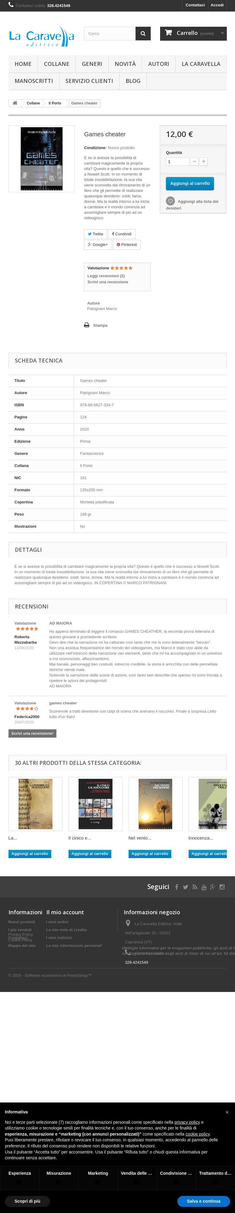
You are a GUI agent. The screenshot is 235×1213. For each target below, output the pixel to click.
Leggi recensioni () (106, 276)
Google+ (98, 244)
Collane (56, 63)
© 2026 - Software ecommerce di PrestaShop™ (50, 1015)
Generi (92, 63)
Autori (158, 63)
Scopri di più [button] (27, 1201)
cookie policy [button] (198, 1134)
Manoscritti (34, 80)
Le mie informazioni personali (74, 945)
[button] (227, 1112)
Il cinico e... (80, 837)
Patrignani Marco (102, 308)
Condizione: (95, 147)
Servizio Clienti (89, 80)
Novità (125, 63)
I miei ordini (57, 922)
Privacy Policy (20, 956)
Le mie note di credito (66, 930)
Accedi (217, 5)
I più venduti (20, 930)
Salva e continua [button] (203, 1201)
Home (23, 63)
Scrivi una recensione (107, 282)
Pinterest (127, 244)
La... (12, 837)
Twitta (95, 234)
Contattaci (195, 5)
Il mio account (65, 912)
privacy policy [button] (187, 1122)
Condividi (121, 234)
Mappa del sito (22, 945)
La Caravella (201, 63)
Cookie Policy (20, 961)
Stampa (100, 325)
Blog (133, 80)
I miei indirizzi (59, 937)
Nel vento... (140, 837)
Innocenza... (201, 837)
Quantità (174, 152)
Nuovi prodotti (21, 922)
